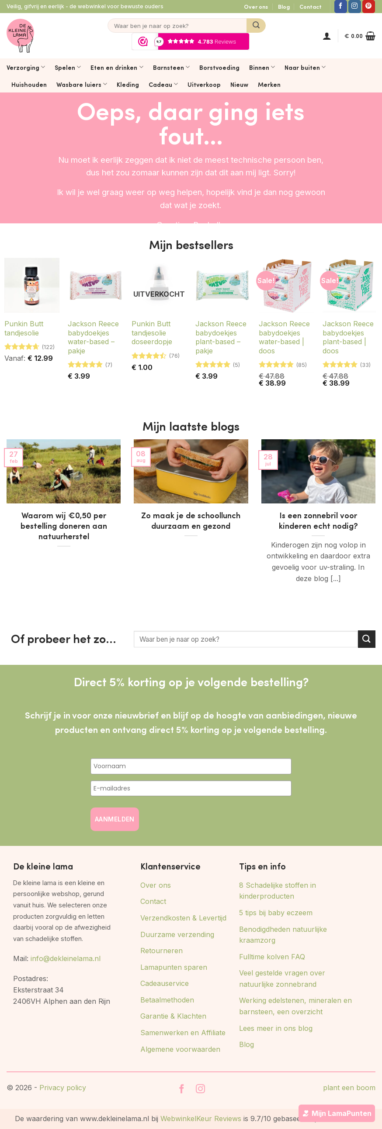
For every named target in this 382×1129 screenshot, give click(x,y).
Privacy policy (62, 1087)
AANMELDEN (115, 819)
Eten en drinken (116, 67)
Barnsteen (171, 67)
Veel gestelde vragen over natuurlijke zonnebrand (282, 978)
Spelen (68, 67)
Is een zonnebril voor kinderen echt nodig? (318, 520)
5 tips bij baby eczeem (276, 912)
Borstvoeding (219, 67)
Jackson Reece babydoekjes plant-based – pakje (221, 337)
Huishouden (29, 84)
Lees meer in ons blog (276, 1028)
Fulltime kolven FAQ (272, 956)
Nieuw (239, 84)
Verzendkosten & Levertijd (183, 917)
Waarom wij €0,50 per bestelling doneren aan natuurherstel (64, 525)
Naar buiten (305, 67)
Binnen (262, 67)
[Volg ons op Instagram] (354, 6)
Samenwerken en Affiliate (183, 1032)
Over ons (256, 6)
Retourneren (161, 950)
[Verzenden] (256, 25)
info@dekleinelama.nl (66, 958)
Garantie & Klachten (173, 1016)
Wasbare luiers (81, 84)
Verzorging (26, 67)
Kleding (128, 84)
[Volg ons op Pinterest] (368, 6)
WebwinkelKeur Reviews (200, 1118)
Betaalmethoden (167, 1000)
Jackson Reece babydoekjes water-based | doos (284, 337)
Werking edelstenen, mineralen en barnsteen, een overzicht (295, 1006)
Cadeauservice (164, 983)
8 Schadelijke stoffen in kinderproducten (277, 891)
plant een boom (349, 1087)
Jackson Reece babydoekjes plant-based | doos (348, 337)
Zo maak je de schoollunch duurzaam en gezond (190, 520)
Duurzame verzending (177, 934)
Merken (269, 84)
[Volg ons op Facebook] (340, 6)
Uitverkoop (204, 84)
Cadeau (163, 84)
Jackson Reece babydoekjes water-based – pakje (93, 337)
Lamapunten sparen (173, 967)
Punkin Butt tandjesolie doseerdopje (152, 332)
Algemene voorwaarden (180, 1049)
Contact (310, 6)
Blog (284, 6)
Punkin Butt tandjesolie (23, 328)
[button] (327, 35)
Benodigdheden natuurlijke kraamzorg (283, 935)
